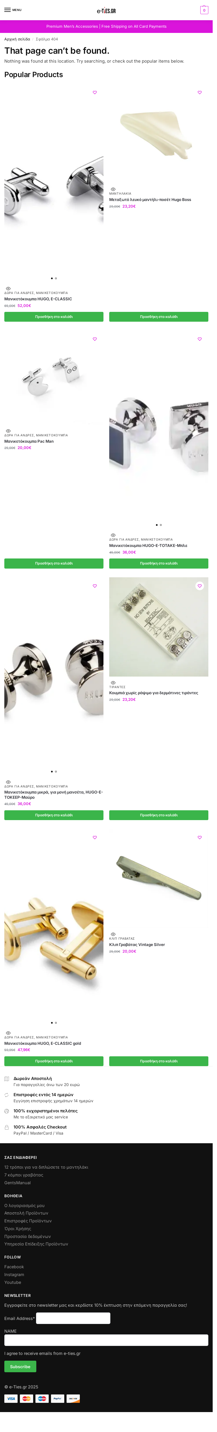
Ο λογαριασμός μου (24, 1206)
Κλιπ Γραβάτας (122, 940)
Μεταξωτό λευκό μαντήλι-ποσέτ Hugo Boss (150, 199)
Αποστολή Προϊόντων (26, 1214)
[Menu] (13, 10)
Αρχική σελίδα (17, 39)
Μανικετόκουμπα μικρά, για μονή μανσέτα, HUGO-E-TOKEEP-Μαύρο (53, 795)
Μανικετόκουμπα (52, 293)
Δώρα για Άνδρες (19, 293)
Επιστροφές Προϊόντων (28, 1222)
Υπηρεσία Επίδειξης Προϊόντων (36, 1245)
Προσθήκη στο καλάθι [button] (54, 316)
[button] (203, 10)
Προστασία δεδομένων (27, 1237)
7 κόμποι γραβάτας (23, 1176)
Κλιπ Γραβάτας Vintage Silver (137, 945)
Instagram (14, 1275)
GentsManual (17, 1184)
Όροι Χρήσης (17, 1230)
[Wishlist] (94, 92)
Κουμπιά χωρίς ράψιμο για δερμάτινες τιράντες (153, 693)
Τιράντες (117, 688)
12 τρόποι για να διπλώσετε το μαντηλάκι (46, 1168)
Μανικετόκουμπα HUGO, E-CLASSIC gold (42, 1044)
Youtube (12, 1283)
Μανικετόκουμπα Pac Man (29, 441)
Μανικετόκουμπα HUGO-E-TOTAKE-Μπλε (148, 545)
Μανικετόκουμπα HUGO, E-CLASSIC (38, 299)
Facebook (14, 1268)
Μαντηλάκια (120, 193)
